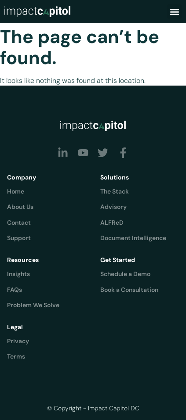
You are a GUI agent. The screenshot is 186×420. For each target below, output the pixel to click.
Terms (16, 356)
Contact (19, 222)
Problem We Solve (33, 305)
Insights (18, 274)
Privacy (18, 341)
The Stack (114, 191)
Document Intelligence (133, 238)
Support (19, 238)
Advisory (113, 207)
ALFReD (112, 222)
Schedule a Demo (125, 274)
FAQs (14, 290)
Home (15, 191)
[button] (174, 11)
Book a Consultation (129, 290)
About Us (20, 207)
